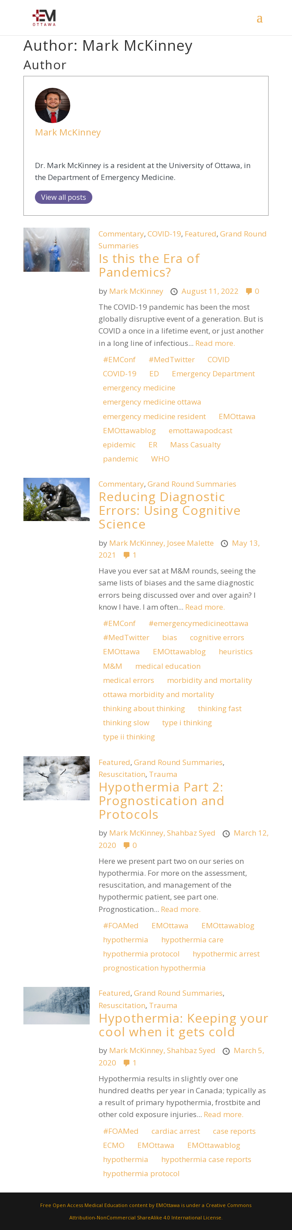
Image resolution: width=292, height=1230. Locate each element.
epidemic (119, 444)
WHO (160, 459)
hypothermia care (192, 939)
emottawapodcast (200, 430)
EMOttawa (237, 416)
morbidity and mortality (209, 680)
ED (154, 373)
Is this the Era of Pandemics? (149, 265)
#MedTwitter (171, 359)
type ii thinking (129, 736)
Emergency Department (213, 373)
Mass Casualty (195, 444)
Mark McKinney (68, 132)
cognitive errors (217, 637)
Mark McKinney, (138, 543)
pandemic (120, 459)
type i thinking (187, 722)
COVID (219, 359)
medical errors (128, 680)
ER (152, 444)
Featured (200, 234)
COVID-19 (164, 234)
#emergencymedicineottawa (198, 623)
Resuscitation (122, 774)
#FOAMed (121, 925)
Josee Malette (191, 543)
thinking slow (126, 722)
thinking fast (220, 708)
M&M (112, 666)
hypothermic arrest (226, 954)
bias (169, 637)
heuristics (236, 651)
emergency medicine (139, 387)
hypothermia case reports (206, 1159)
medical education (168, 666)
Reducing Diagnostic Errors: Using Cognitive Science (170, 510)
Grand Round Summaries (192, 484)
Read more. (215, 343)
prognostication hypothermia (154, 968)
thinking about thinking (144, 708)
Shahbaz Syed (192, 833)
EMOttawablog (129, 430)
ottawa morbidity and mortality (158, 694)
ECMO (114, 1145)
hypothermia (125, 939)
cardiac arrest (176, 1131)
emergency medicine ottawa (152, 402)
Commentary (121, 234)
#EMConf (119, 359)
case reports (234, 1131)
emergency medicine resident (154, 416)
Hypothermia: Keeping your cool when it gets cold (184, 1024)
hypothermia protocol (141, 954)
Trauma (163, 774)
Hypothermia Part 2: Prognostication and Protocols (162, 800)
